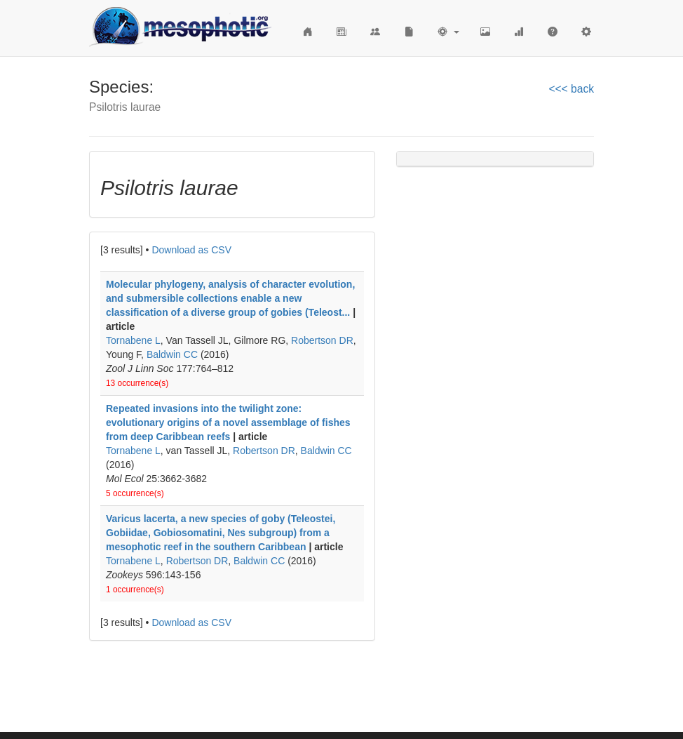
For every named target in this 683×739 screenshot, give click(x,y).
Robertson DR (322, 340)
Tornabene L (133, 340)
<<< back (571, 89)
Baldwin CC (172, 354)
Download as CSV (191, 249)
